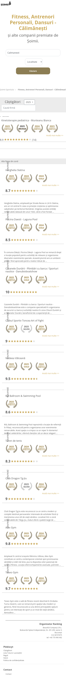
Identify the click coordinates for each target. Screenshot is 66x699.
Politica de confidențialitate (13, 660)
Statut (5, 658)
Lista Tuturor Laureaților (12, 653)
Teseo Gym (11, 572)
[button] (31, 135)
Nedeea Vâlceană (15, 358)
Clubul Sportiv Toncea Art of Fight (24, 320)
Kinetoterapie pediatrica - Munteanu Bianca (26, 120)
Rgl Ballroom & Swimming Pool (23, 395)
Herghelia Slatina (15, 170)
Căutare (33, 71)
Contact (8, 674)
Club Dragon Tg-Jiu (16, 478)
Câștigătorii (7, 650)
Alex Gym (10, 527)
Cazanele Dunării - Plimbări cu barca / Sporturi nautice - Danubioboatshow (31, 270)
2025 (28, 102)
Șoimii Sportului (7, 89)
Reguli (5, 655)
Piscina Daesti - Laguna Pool (21, 219)
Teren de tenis (13, 440)
